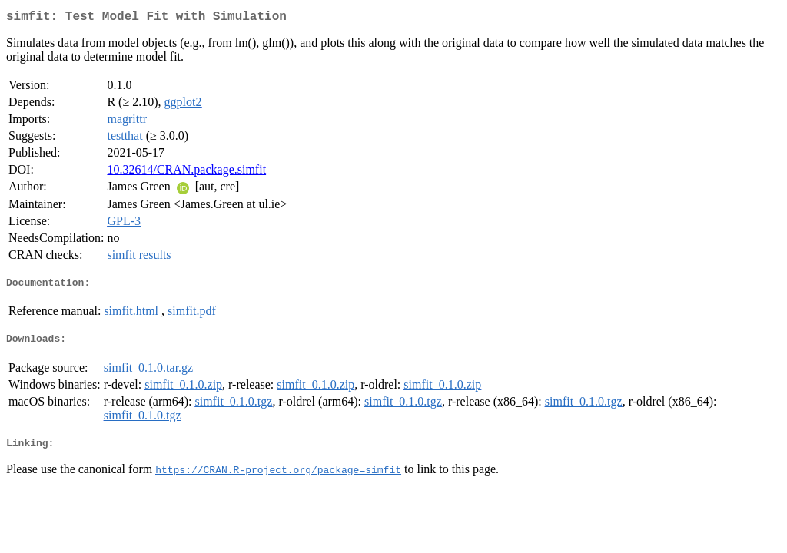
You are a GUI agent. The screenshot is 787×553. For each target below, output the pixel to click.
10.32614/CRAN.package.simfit (186, 172)
